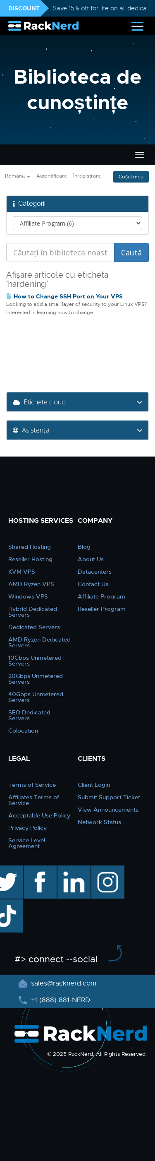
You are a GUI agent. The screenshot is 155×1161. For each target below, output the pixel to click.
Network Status (99, 822)
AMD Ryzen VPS (31, 584)
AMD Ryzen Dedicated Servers (39, 642)
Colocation (23, 730)
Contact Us (93, 584)
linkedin (69, 869)
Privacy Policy (27, 828)
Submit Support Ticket (109, 797)
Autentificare (51, 176)
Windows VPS (28, 596)
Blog (84, 546)
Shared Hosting (29, 546)
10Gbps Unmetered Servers (35, 660)
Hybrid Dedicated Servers (32, 611)
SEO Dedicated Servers (29, 715)
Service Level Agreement (26, 843)
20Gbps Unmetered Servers (35, 678)
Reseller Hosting (30, 559)
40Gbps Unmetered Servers (35, 697)
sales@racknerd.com (62, 983)
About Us (91, 559)
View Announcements (108, 809)
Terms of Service (32, 784)
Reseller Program (102, 609)
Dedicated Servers (34, 627)
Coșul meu (131, 176)
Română (17, 176)
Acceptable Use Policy (39, 815)
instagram (106, 869)
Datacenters (95, 571)
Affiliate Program (101, 596)
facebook (39, 869)
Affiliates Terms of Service (33, 800)
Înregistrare (87, 176)
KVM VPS (21, 571)
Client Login (94, 784)
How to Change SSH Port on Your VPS (64, 296)
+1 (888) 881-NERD (59, 1000)
